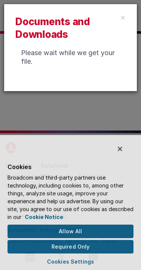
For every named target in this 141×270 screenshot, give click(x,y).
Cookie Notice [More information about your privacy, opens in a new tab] (44, 217)
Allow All (70, 231)
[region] (70, 204)
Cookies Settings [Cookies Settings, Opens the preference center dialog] (70, 261)
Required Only (71, 246)
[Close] (123, 17)
